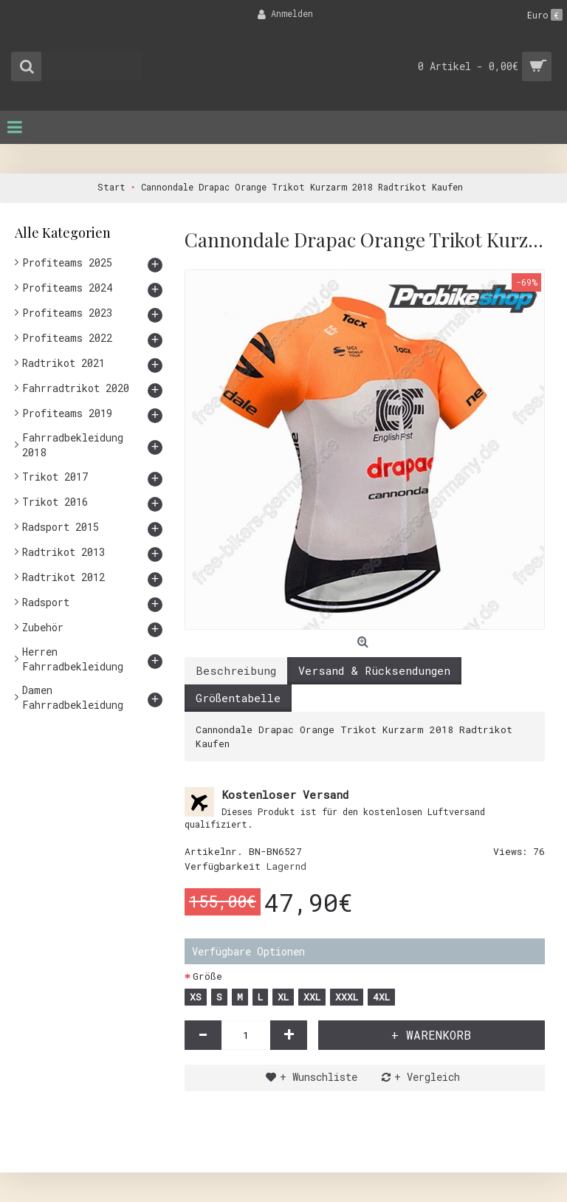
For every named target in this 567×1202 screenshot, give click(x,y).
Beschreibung (236, 670)
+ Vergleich (427, 1077)
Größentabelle (238, 697)
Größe (207, 976)
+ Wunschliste (318, 1077)
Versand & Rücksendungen (374, 670)
